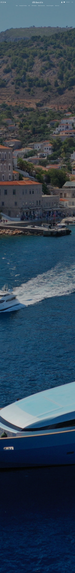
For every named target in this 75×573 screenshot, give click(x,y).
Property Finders (23, 5)
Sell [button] (29, 5)
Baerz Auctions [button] (41, 5)
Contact (68, 2)
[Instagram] (3, 2)
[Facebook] (1, 2)
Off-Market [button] (34, 5)
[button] (72, 2)
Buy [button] (17, 5)
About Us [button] (57, 5)
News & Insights (49, 5)
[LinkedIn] (5, 2)
